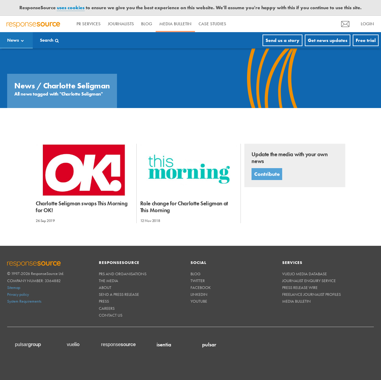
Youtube (198, 301)
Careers (107, 308)
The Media (108, 280)
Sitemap (13, 287)
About (105, 287)
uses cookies (71, 7)
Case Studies (212, 24)
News (13, 40)
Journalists (121, 24)
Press (104, 301)
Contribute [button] (266, 174)
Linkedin (198, 294)
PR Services (88, 24)
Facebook (200, 287)
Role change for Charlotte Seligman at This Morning (184, 207)
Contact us (110, 315)
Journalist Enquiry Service (309, 280)
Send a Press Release (119, 294)
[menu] (345, 24)
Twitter (197, 280)
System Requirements (24, 301)
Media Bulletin (175, 24)
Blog (146, 24)
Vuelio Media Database (304, 273)
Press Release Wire (300, 287)
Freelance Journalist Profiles (311, 294)
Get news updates (327, 40)
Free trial (366, 40)
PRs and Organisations (122, 273)
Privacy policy (18, 294)
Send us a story (282, 40)
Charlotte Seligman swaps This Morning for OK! (81, 207)
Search (47, 40)
